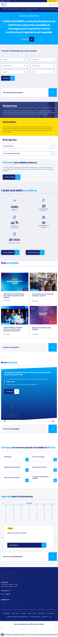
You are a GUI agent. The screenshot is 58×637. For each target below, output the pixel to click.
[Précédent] (5, 420)
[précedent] (3, 502)
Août (27, 502)
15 (44, 511)
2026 (30, 502)
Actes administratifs (50, 614)
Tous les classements (33, 251)
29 (21, 506)
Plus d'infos (29, 10)
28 (13, 506)
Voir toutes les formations (13, 92)
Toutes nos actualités (11, 346)
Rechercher (6, 78)
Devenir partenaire (9, 146)
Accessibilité (23, 614)
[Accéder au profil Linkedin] (1, 591)
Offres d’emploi (6, 614)
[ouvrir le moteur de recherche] (54, 5)
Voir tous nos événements (13, 555)
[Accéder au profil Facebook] (5, 591)
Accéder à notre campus (36, 617)
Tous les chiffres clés (8, 251)
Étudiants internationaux (12, 466)
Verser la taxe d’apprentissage (12, 153)
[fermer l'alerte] (56, 10)
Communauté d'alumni (39, 466)
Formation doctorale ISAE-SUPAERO (40, 476)
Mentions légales (15, 614)
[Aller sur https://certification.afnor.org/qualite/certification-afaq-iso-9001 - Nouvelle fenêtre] (47, 629)
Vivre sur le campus (38, 455)
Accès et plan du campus (11, 476)
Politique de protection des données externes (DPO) (18, 617)
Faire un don (52, 1)
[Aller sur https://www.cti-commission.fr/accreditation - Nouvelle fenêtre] (11, 629)
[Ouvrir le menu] (56, 5)
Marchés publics (41, 614)
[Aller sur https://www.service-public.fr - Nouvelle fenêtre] (6, 602)
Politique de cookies (32, 614)
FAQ (50, 617)
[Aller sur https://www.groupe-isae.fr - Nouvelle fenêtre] (17, 602)
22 (44, 514)
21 (36, 514)
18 (13, 514)
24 (6, 516)
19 (21, 514)
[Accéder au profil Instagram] (3, 591)
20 (29, 514)
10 (6, 511)
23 (52, 514)
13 (29, 511)
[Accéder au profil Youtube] (7, 591)
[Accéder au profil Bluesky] (9, 591)
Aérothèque (8, 455)
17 (6, 514)
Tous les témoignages (11, 427)
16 (52, 511)
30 (29, 506)
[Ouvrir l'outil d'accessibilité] (2, 634)
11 (13, 511)
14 (36, 511)
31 (36, 506)
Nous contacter (5, 587)
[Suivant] (53, 420)
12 (21, 511)
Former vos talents (10, 177)
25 (13, 516)
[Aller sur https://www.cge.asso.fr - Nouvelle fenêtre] (23, 629)
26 (21, 516)
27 (6, 506)
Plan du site (45, 617)
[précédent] (2, 629)
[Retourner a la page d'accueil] (24, 4)
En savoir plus (24, 39)
